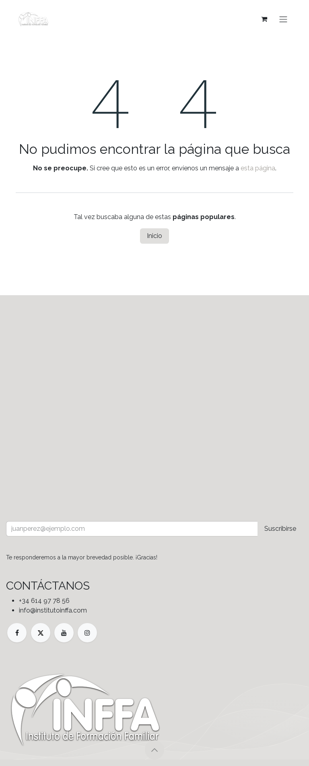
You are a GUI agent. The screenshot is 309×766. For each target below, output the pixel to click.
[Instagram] (87, 632)
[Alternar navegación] (283, 18)
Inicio (154, 236)
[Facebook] (17, 632)
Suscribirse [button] (280, 528)
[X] (40, 632)
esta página (258, 168)
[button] (154, 750)
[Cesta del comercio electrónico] (264, 19)
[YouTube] (64, 632)
